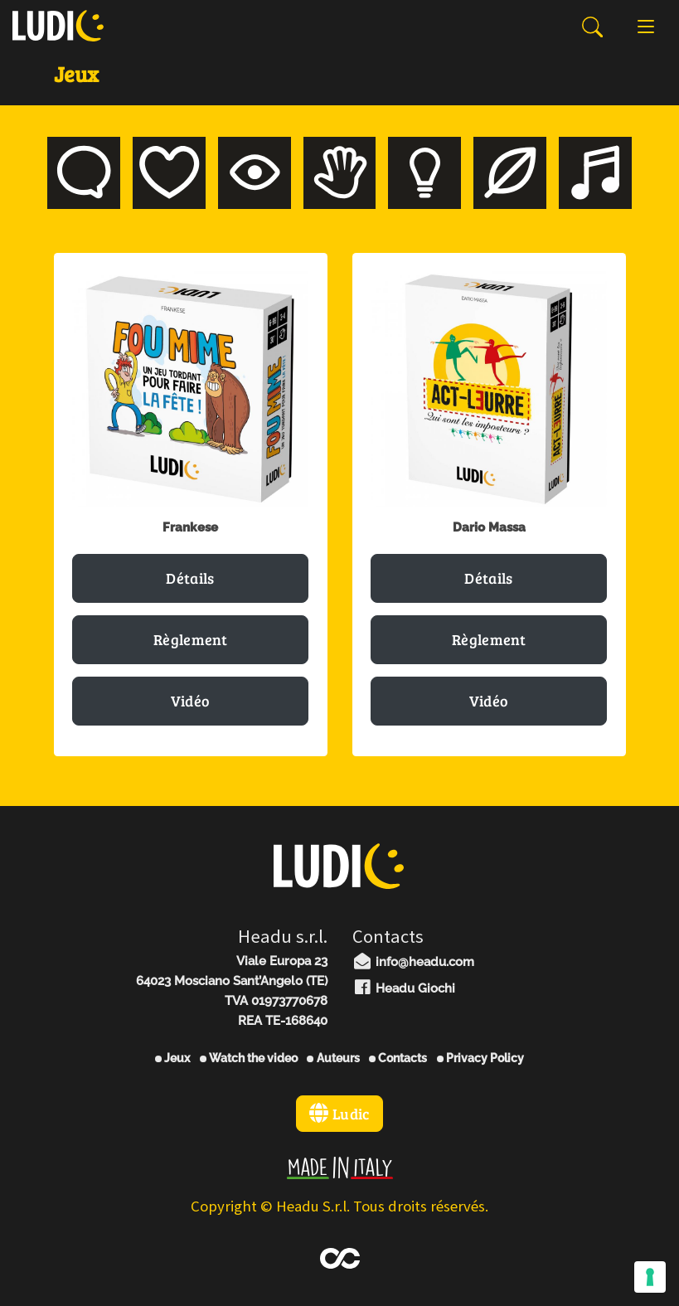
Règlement (190, 639)
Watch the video (249, 1058)
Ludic (339, 1114)
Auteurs (333, 1058)
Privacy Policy (480, 1058)
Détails (190, 578)
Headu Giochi (404, 988)
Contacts (398, 1058)
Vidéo (191, 701)
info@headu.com (413, 961)
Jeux (172, 1058)
